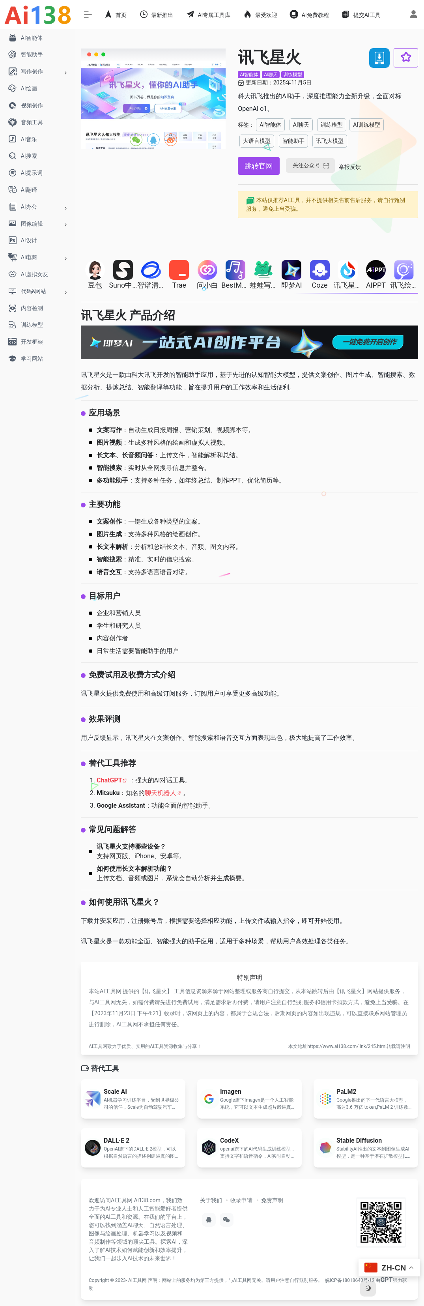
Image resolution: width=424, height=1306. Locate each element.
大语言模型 (257, 141)
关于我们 (211, 1200)
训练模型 (292, 74)
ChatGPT (109, 780)
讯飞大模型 (330, 141)
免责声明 (272, 1200)
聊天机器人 (160, 793)
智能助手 (293, 141)
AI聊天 (271, 74)
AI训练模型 (366, 125)
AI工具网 (137, 1280)
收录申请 (241, 1200)
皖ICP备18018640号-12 (349, 1280)
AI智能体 (249, 74)
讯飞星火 (156, 991)
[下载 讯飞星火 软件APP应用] (379, 58)
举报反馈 (350, 167)
